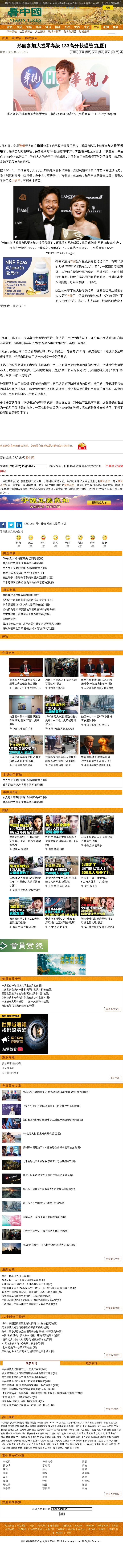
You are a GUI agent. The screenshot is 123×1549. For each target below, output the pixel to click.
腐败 (109, 1430)
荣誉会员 (105, 481)
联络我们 (21, 1525)
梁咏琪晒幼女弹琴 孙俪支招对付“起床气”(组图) (29, 628)
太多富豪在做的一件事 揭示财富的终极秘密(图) (27, 989)
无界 (69, 1532)
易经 (20, 1448)
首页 (10, 27)
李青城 (86, 1480)
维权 (109, 1437)
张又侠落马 (8, 1068)
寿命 (67, 1448)
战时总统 (112, 927)
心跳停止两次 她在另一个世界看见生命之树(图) (27, 1284)
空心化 (105, 724)
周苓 (5, 1473)
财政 (8, 1437)
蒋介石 (90, 1444)
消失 (99, 724)
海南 (15, 927)
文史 (87, 27)
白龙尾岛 (58, 1440)
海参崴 (24, 1437)
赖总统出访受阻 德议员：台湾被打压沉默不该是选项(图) (32, 1292)
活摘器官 (98, 1422)
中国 (15, 728)
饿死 (61, 765)
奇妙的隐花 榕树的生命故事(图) (18, 1005)
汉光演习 (52, 1426)
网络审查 (17, 1440)
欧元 (98, 1433)
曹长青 (46, 1488)
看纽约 (81, 1529)
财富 (13, 1437)
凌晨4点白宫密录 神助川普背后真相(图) (23, 1401)
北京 (42, 1437)
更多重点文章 (112, 1259)
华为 (104, 1430)
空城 (20, 765)
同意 (108, 7)
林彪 (111, 1444)
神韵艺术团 (36, 1529)
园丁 (5, 1477)
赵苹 (84, 1477)
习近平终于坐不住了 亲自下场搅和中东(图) (24, 1377)
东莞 (56, 765)
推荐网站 (9, 1529)
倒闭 (25, 765)
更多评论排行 (112, 1409)
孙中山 (83, 1444)
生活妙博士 (26, 31)
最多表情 (91, 1363)
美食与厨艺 (70, 31)
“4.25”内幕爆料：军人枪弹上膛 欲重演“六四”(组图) (49, 1244)
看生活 (16, 38)
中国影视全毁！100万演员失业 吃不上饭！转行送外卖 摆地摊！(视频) (39, 1288)
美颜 (51, 849)
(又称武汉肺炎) (17, 1422)
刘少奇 (117, 1444)
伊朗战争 (60, 688)
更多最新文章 (112, 1308)
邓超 (73, 261)
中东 (86, 765)
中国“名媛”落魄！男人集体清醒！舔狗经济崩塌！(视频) (31, 1335)
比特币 (80, 1433)
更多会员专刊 (112, 1009)
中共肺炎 (5, 1422)
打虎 (119, 1430)
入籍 (33, 1444)
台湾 (30, 1437)
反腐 (114, 1430)
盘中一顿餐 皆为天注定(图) (16, 1276)
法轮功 (9, 1440)
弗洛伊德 (92, 1426)
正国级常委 (107, 688)
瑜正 (45, 1484)
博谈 (58, 27)
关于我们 (42, 1525)
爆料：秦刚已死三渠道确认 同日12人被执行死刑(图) (29, 1323)
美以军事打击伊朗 (11, 1063)
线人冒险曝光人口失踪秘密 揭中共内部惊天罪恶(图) (29, 1373)
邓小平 (105, 1444)
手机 (45, 1448)
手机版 (74, 52)
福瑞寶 (102, 1529)
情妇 (99, 1430)
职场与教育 (54, 31)
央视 (106, 1440)
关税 (17, 1430)
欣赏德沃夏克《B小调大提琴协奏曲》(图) (26, 604)
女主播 (100, 1440)
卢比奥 (40, 1422)
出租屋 (67, 765)
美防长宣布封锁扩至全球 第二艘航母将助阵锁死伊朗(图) (53, 1119)
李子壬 (7, 1488)
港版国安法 (42, 1426)
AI (19, 849)
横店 (15, 849)
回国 (28, 1444)
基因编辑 (95, 1437)
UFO (99, 1426)
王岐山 (16, 688)
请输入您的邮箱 (41, 1509)
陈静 (45, 1473)
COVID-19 (53, 1422)
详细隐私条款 (72, 7)
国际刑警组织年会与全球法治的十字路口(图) (25, 993)
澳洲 (62, 1444)
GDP (51, 927)
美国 (38, 27)
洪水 (27, 1426)
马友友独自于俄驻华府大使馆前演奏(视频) (27, 614)
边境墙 (23, 1430)
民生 (43, 1444)
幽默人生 (28, 1448)
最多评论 (31, 1363)
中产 (18, 1437)
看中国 (26, 14)
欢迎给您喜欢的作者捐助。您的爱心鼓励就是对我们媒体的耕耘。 (37, 445)
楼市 (3, 1437)
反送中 (88, 1430)
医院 (25, 728)
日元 (103, 1433)
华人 (111, 1440)
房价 (59, 1437)
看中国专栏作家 (13, 1455)
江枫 (84, 1484)
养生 (77, 1448)
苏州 (51, 728)
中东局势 (94, 765)
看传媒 (91, 1529)
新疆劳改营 (81, 1440)
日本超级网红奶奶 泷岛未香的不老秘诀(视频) (28, 582)
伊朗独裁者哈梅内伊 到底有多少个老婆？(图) (26, 997)
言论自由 (91, 1440)
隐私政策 (67, 1525)
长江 (17, 1426)
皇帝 (8, 1448)
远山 (45, 1469)
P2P (83, 1437)
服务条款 (54, 1525)
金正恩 (110, 1426)
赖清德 (4, 1430)
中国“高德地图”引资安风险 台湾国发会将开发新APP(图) (31, 1300)
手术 (30, 728)
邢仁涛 (7, 1484)
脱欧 (54, 1433)
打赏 (88, 52)
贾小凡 (7, 1465)
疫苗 (22, 1426)
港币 (108, 1433)
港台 (48, 27)
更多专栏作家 (112, 1494)
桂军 (72, 1444)
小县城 (93, 724)
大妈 (54, 1437)
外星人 (61, 1448)
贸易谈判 (41, 1430)
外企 (56, 927)
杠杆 (69, 1433)
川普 (27, 1422)
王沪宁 (50, 1430)
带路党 (52, 688)
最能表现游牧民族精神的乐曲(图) (21, 595)
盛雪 (45, 1477)
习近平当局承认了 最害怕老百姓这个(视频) (45, 1230)
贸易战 (62, 1422)
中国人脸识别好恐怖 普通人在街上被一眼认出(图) (28, 1405)
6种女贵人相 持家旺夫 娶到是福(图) (23, 558)
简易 (84, 1461)
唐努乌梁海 (40, 1440)
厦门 (86, 886)
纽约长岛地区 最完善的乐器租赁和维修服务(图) (29, 609)
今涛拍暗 (47, 1461)
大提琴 (16, 180)
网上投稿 (9, 1525)
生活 (96, 27)
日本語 (114, 1525)
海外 (49, 1444)
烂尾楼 (63, 927)
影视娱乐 (84, 31)
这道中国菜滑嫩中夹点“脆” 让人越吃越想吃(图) (26, 1296)
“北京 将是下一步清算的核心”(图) (19, 1347)
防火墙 (103, 1437)
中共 (104, 1426)
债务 (64, 1433)
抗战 (77, 1444)
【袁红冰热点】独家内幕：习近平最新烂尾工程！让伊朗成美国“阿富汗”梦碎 (42, 1393)
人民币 (92, 1433)
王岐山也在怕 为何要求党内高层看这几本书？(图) (28, 1351)
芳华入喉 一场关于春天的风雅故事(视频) (44, 1217)
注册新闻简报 (11, 1502)
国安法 (11, 1426)
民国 (67, 1444)
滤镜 (56, 849)
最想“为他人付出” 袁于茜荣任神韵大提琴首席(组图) (32, 623)
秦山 (5, 1480)
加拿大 (48, 1433)
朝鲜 (42, 1433)
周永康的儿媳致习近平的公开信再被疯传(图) (25, 1327)
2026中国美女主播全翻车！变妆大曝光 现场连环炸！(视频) (61, 841)
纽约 (67, 27)
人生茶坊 (40, 31)
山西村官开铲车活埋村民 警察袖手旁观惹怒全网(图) (29, 1304)
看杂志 (61, 1529)
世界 (77, 27)
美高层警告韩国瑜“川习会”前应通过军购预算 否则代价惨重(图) (56, 1091)
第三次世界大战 (92, 927)
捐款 (32, 1525)
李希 (94, 688)
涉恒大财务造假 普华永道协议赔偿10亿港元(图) (48, 1175)
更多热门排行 (112, 1355)
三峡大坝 (113, 1422)
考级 (70, 295)
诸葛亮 (14, 1448)
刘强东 (48, 1437)
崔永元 (64, 1430)
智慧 (35, 1448)
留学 (9, 1444)
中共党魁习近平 (35, 688)
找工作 (93, 886)
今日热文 (8, 652)
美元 (74, 1433)
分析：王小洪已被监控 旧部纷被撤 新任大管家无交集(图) (32, 1331)
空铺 (20, 927)
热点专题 (8, 1057)
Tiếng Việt (103, 1525)
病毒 (46, 1422)
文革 (72, 1448)
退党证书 (113, 1529)
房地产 (114, 1433)
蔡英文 (36, 1437)
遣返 (18, 1444)
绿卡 (38, 1444)
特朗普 (33, 1422)
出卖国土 (89, 1422)
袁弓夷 (33, 1426)
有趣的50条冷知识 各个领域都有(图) (23, 572)
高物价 (32, 927)
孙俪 (22, 145)
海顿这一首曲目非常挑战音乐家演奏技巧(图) (28, 599)
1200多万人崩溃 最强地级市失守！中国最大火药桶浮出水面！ (61, 720)
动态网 (59, 1532)
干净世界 (22, 1529)
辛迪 (84, 1488)
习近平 (23, 688)
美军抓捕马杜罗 (10, 1072)
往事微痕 (61, 1426)
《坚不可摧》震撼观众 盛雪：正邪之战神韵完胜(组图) (51, 1105)
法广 (24, 1433)
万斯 (29, 1430)
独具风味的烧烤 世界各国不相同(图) (23, 563)
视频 (115, 27)
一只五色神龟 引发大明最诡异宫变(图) (22, 985)
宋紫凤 (7, 1461)
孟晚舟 (11, 1430)
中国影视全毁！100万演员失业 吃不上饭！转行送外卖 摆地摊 (25, 841)
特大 (107, 52)
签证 (23, 1444)
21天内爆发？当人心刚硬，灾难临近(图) (23, 1343)
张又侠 (76, 1422)
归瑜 (84, 1465)
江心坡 (66, 1440)
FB (37, 1433)
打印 (101, 52)
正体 (81, 52)
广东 (51, 765)
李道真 (46, 1465)
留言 (94, 52)
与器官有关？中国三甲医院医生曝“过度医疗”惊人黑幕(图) (24, 720)
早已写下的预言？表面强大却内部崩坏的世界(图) (49, 1189)
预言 (104, 927)
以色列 (107, 765)
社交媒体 (31, 1433)
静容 (45, 1480)
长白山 (50, 1440)
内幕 (77, 1430)
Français (90, 1525)
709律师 (115, 1437)
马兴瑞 (87, 688)
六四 (82, 1422)
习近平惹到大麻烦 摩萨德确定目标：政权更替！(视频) (30, 1385)
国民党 (79, 1426)
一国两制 (17, 1433)
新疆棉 (4, 1426)
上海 (15, 765)
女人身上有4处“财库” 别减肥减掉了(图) (25, 568)
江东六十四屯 (28, 1440)
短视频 (24, 849)
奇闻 (106, 27)
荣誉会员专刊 (11, 978)
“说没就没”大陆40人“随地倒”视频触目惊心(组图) (27, 1339)
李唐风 (86, 1473)
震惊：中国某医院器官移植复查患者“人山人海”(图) (28, 1389)
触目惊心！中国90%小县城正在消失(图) (44, 1203)
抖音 (62, 849)
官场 (29, 27)
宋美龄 (97, 1444)
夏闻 (84, 1469)
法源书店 (49, 1529)
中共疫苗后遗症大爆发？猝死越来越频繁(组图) (26, 1381)
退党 (85, 1426)
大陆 (19, 27)
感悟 (40, 1448)
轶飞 (5, 1469)
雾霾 (88, 1437)
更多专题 (115, 1077)
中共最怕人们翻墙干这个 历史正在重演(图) (24, 1369)
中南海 (71, 1430)
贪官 (94, 1430)
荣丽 (99, 688)
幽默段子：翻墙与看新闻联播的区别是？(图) (28, 577)
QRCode (29, 523)
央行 (59, 1433)
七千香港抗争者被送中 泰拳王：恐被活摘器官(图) (49, 1161)
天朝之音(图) (10, 619)
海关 (14, 1444)
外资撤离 (58, 728)
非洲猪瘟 (71, 1437)
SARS (72, 1440)
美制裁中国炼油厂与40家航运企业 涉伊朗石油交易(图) (52, 1147)
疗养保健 (12, 31)
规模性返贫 (68, 728)
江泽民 (57, 1430)
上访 (3, 1440)
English (78, 1525)
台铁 (106, 1422)
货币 (86, 1433)
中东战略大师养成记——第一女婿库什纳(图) (25, 1001)
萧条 (30, 765)
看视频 (71, 1529)
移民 (116, 1440)
